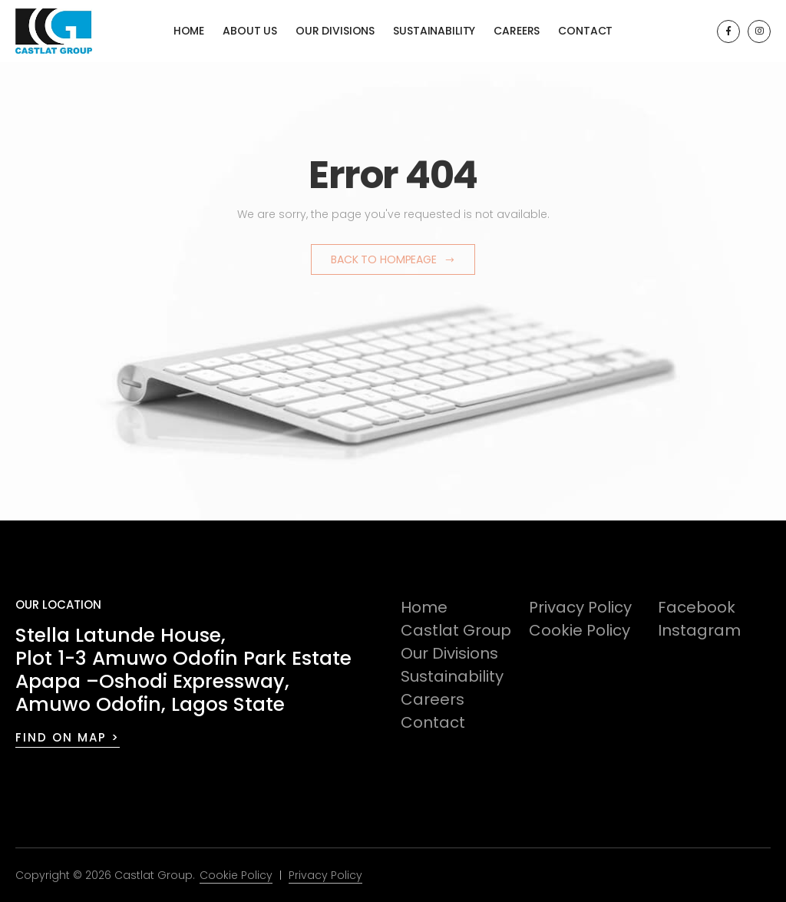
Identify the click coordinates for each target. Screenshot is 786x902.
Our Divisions (335, 30)
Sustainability (434, 30)
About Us (250, 30)
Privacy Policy (580, 607)
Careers (517, 30)
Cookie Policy (579, 630)
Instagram (699, 630)
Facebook (696, 607)
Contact (585, 30)
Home (188, 30)
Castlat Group (456, 630)
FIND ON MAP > (67, 737)
